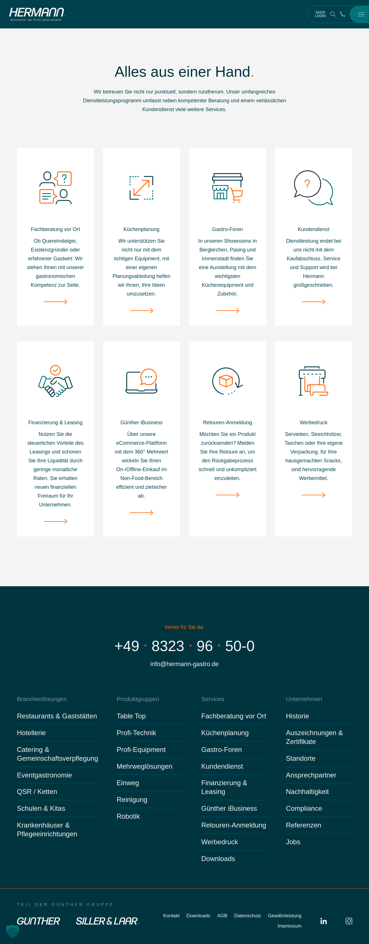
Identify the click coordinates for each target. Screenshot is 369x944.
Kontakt (171, 915)
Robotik (128, 816)
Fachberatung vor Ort (233, 716)
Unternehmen (304, 699)
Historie (297, 716)
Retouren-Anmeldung (233, 825)
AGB (222, 915)
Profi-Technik (136, 733)
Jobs (293, 842)
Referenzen (303, 825)
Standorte (301, 758)
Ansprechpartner (311, 775)
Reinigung (132, 799)
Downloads (218, 858)
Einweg (128, 783)
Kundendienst (222, 766)
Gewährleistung (285, 915)
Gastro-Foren (221, 749)
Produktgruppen (138, 699)
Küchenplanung (225, 733)
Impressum (290, 926)
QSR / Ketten (37, 791)
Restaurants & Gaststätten (57, 716)
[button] (12, 931)
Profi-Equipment (141, 749)
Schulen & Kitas (41, 808)
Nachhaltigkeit (307, 791)
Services (212, 699)
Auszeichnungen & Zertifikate (314, 737)
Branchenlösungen (42, 699)
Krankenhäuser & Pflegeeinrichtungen (47, 829)
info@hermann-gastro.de (184, 664)
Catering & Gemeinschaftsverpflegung (57, 754)
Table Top (131, 716)
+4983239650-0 (184, 646)
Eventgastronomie (44, 775)
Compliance (304, 808)
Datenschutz (247, 915)
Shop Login (320, 14)
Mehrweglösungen (144, 766)
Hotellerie (31, 733)
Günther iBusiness (229, 808)
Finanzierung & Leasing (224, 787)
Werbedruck (219, 842)
